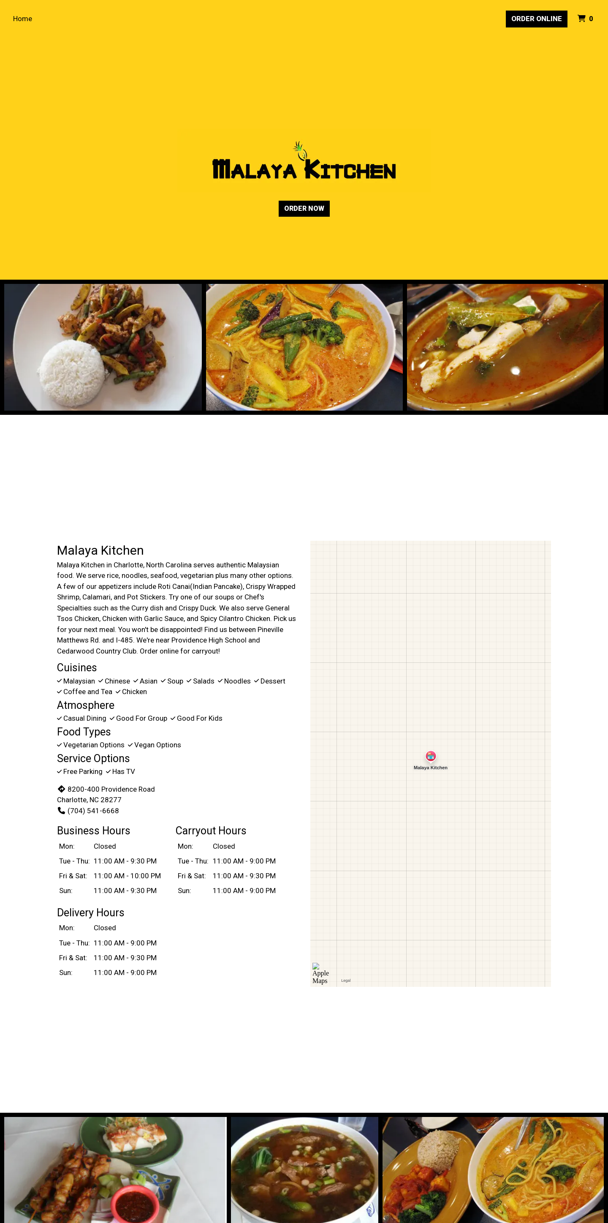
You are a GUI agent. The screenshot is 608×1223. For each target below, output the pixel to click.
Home (22, 18)
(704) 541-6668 (88, 810)
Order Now (304, 208)
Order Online (536, 18)
